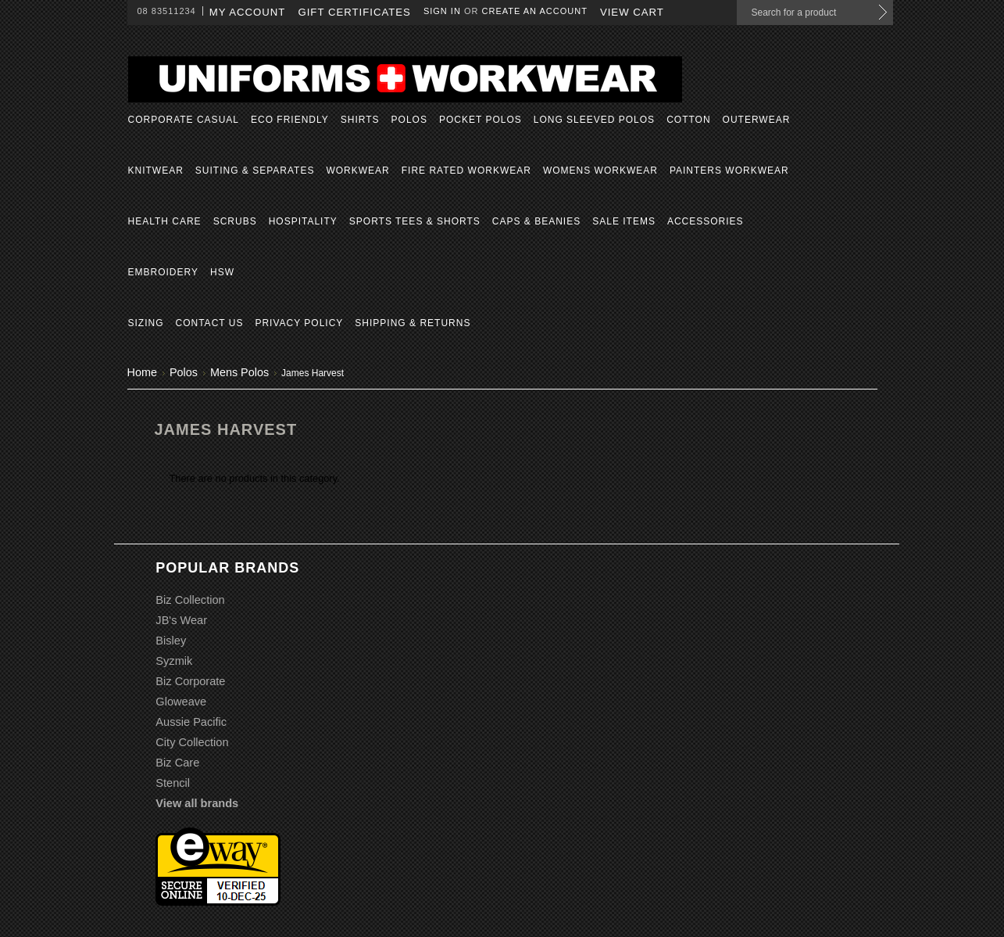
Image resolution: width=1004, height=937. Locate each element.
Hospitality (303, 221)
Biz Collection (189, 600)
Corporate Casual (183, 119)
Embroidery (163, 272)
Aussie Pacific (191, 722)
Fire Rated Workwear (466, 170)
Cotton (688, 119)
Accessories (705, 221)
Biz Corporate (190, 681)
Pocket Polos (480, 119)
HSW (222, 272)
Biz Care (177, 762)
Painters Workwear (729, 170)
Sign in (442, 11)
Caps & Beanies (536, 221)
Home (142, 372)
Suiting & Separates (255, 170)
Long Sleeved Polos (594, 119)
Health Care (165, 221)
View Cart (632, 12)
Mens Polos (239, 372)
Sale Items (624, 221)
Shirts (360, 119)
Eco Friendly (290, 119)
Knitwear (156, 170)
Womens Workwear (600, 170)
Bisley (170, 640)
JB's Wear (181, 620)
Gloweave (180, 701)
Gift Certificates (354, 12)
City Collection (191, 742)
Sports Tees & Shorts (415, 221)
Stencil (172, 783)
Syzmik (173, 661)
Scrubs (235, 221)
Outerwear (757, 119)
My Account (247, 12)
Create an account (535, 11)
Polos (409, 119)
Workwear (357, 170)
